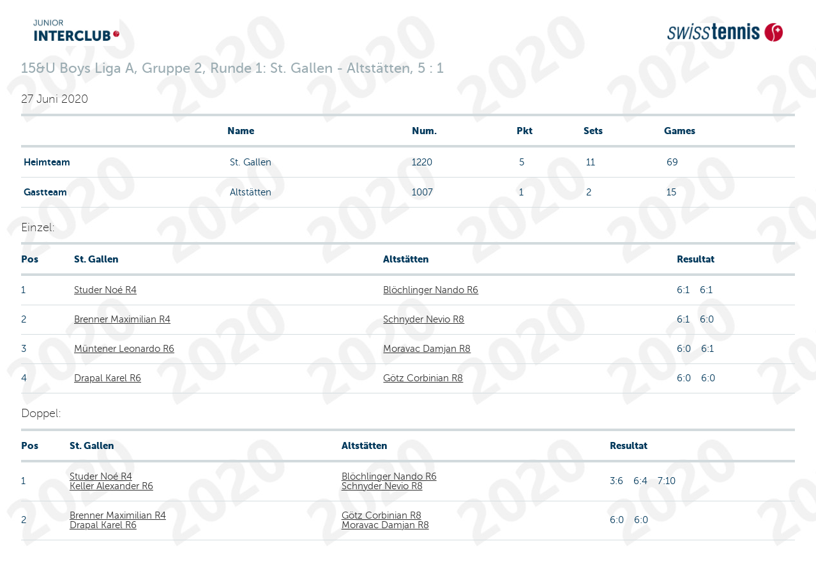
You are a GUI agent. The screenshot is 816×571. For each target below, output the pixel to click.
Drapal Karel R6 (107, 378)
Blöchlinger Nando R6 (430, 290)
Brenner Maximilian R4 (122, 319)
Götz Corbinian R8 (423, 378)
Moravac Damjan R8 (427, 349)
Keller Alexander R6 (111, 486)
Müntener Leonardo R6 (124, 349)
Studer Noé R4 (105, 290)
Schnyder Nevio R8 (423, 319)
